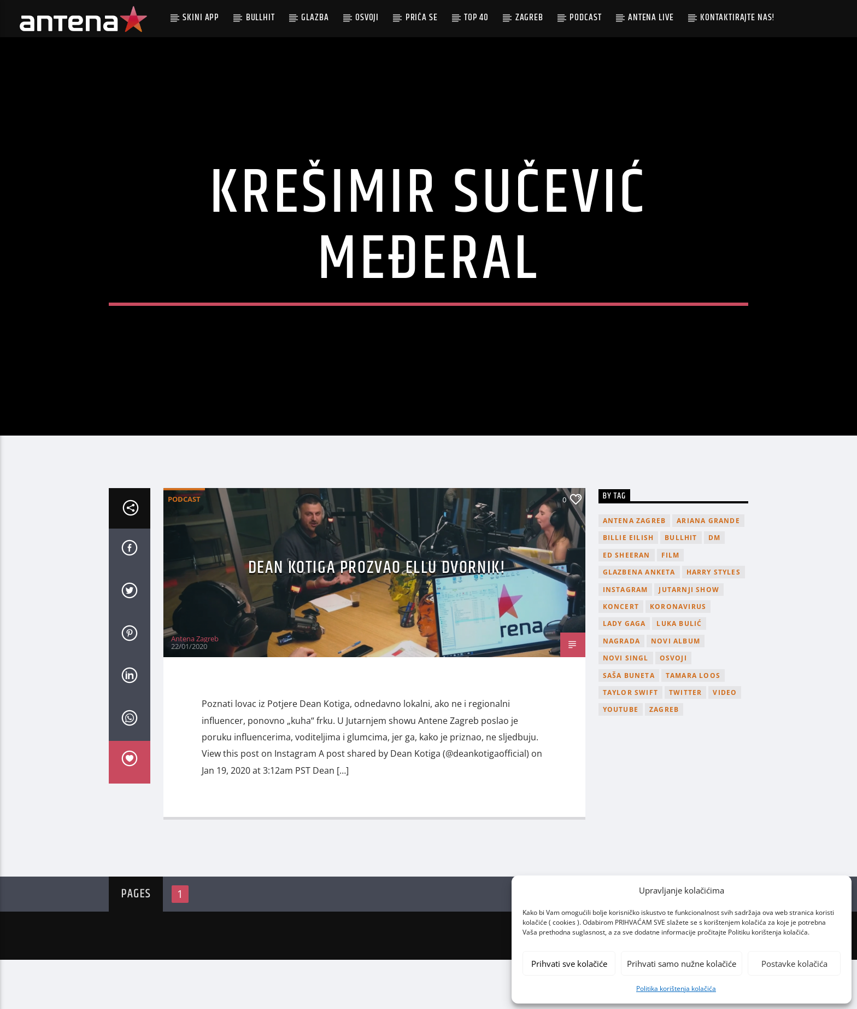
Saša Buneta (629, 724)
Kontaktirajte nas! (737, 17)
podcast (585, 17)
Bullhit (260, 17)
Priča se (422, 17)
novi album (675, 690)
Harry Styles (713, 622)
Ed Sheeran (626, 604)
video (725, 741)
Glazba (314, 17)
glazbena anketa (639, 622)
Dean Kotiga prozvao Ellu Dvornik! (377, 617)
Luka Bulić (679, 673)
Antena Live (650, 17)
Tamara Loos (693, 724)
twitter (685, 741)
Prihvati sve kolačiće (569, 963)
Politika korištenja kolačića (676, 988)
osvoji (673, 707)
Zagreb (529, 17)
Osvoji (367, 17)
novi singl (626, 707)
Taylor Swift (630, 741)
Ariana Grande (708, 570)
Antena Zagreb (195, 688)
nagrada (621, 690)
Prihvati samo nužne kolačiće (681, 963)
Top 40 (476, 17)
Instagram (625, 638)
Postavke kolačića (794, 963)
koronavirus (678, 655)
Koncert (621, 655)
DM (714, 587)
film (670, 604)
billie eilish (628, 587)
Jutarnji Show (689, 638)
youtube (620, 759)
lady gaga (624, 673)
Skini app (201, 17)
